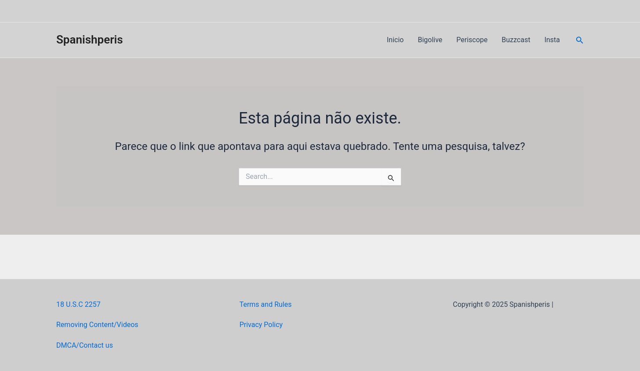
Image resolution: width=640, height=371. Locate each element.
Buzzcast (516, 40)
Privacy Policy (261, 324)
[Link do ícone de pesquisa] (580, 40)
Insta (552, 40)
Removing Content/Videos (97, 324)
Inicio (395, 40)
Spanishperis (89, 39)
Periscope (471, 40)
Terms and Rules (266, 304)
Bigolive (430, 40)
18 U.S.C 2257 (78, 304)
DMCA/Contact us (84, 345)
